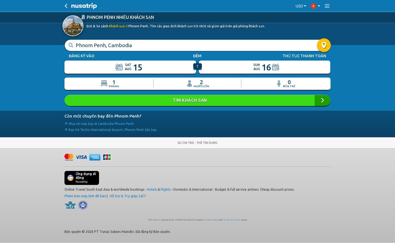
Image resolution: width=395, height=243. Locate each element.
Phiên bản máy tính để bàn (85, 196)
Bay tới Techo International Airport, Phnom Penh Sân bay (110, 129)
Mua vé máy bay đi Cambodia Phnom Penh (99, 123)
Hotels (152, 189)
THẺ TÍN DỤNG (207, 142)
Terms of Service (232, 220)
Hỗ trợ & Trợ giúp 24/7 (128, 196)
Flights (166, 189)
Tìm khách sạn (197, 100)
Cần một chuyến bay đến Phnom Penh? (102, 116)
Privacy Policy (211, 220)
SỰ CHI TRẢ (186, 142)
